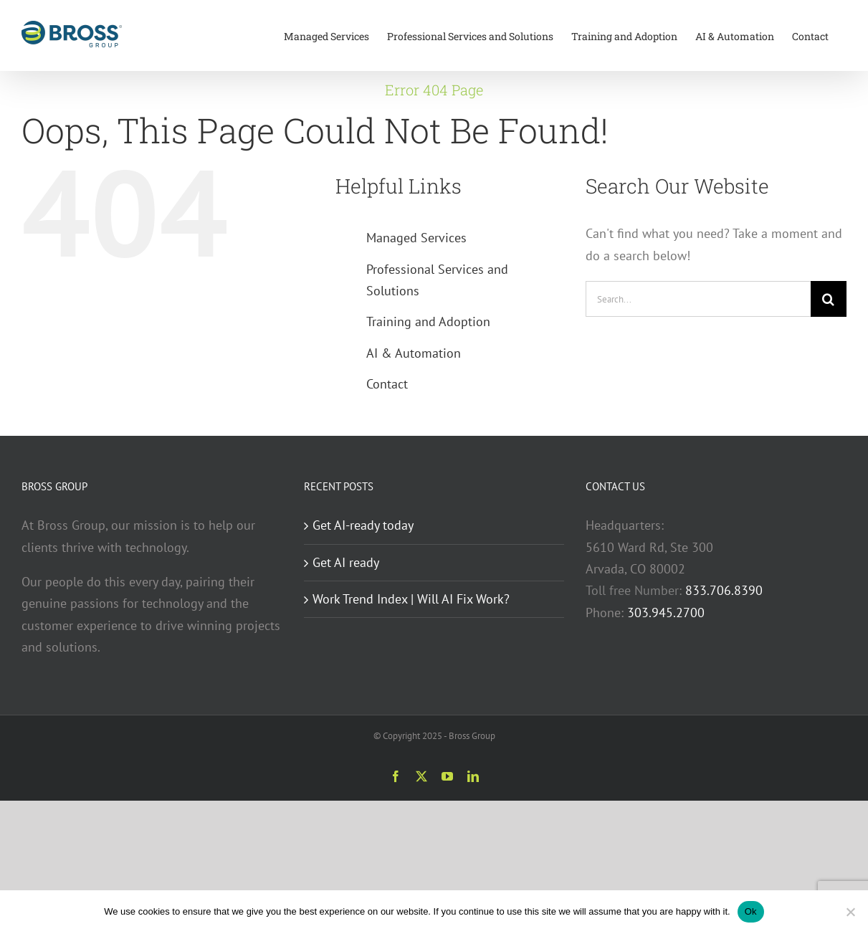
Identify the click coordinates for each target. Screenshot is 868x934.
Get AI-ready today (363, 525)
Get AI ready (346, 562)
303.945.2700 (666, 612)
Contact (387, 384)
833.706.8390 (724, 590)
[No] (850, 912)
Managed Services (416, 237)
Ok (751, 911)
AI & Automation (413, 353)
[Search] (828, 299)
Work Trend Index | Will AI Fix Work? (411, 599)
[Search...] (698, 299)
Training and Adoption (428, 321)
